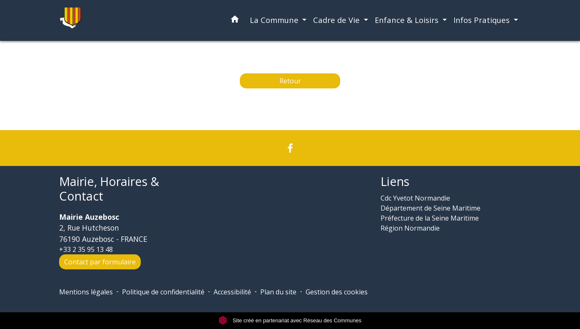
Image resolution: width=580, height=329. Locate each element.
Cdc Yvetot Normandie (415, 198)
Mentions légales (86, 291)
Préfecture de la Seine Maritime (430, 218)
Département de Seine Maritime (430, 208)
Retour (290, 80)
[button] (234, 20)
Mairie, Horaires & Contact (109, 188)
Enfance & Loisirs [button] (408, 20)
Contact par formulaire (100, 261)
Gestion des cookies (337, 291)
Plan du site (278, 291)
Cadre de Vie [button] (337, 20)
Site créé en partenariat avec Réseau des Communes (290, 320)
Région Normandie (410, 228)
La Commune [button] (275, 20)
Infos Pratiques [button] (482, 20)
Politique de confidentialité (163, 291)
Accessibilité (232, 291)
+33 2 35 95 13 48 (86, 249)
